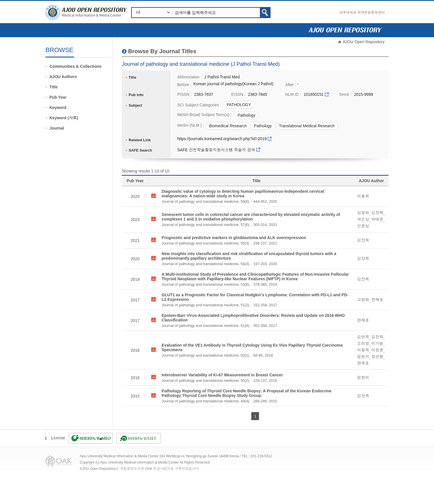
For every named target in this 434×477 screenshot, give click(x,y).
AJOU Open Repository (364, 41)
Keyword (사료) (63, 118)
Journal (56, 128)
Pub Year (58, 97)
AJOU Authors (63, 76)
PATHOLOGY (239, 104)
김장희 (377, 212)
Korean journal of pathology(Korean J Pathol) (233, 84)
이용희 (363, 196)
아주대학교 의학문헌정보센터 (362, 13)
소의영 (363, 343)
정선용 (377, 356)
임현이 (363, 356)
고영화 (363, 299)
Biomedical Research (228, 126)
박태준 (377, 219)
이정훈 (377, 350)
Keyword (57, 107)
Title (53, 87)
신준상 (363, 226)
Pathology (246, 115)
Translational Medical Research (307, 126)
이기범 (377, 343)
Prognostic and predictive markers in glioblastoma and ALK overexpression (234, 237)
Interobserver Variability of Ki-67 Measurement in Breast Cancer (222, 375)
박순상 (363, 219)
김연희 (363, 337)
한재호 (377, 299)
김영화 (363, 212)
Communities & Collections (75, 66)
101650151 (314, 94)
